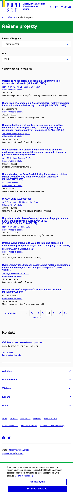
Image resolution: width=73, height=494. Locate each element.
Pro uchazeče (9, 379)
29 (37, 313)
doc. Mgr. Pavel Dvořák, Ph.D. (15, 273)
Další (37, 318)
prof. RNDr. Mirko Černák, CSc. (16, 227)
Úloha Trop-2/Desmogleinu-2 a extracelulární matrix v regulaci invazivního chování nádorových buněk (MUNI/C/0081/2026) (35, 104)
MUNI (4, 418)
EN (57, 7)
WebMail (37, 418)
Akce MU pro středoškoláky (52, 425)
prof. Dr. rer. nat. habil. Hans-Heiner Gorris (20, 202)
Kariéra (6, 397)
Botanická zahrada (29, 425)
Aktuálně (7, 371)
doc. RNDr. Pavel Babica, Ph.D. (16, 133)
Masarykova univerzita (19, 450)
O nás (5, 405)
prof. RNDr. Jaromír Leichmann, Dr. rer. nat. (21, 87)
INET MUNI (25, 418)
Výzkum (6, 388)
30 (43, 313)
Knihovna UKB (50, 418)
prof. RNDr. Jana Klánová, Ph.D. (16, 158)
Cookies (20, 453)
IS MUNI (14, 418)
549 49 (7, 352)
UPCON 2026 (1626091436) (16, 199)
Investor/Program (11, 38)
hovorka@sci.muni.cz (12, 355)
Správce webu (8, 453)
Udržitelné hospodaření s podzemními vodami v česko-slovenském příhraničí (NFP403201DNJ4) (31, 82)
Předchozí (11, 313)
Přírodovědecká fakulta (12, 90)
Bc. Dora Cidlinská (12, 183)
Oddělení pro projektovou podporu (23, 342)
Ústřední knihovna (10, 425)
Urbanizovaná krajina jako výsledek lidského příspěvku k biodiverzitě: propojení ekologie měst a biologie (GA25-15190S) (36, 244)
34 (65, 313)
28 (32, 313)
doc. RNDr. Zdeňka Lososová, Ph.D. (18, 249)
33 (59, 313)
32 (54, 313)
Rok (4, 53)
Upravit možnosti (24, 479)
